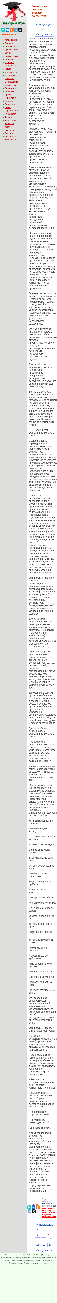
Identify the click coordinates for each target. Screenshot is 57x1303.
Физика (8, 117)
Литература (10, 65)
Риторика (9, 101)
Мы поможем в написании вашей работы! (48, 1210)
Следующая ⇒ (44, 34)
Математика (11, 72)
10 (49, 1239)
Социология (11, 104)
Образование (11, 82)
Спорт (8, 107)
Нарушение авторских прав (49, 1215)
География (10, 46)
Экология (9, 133)
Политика (9, 91)
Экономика (10, 136)
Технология (10, 114)
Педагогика (10, 88)
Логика (8, 69)
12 (44, 1244)
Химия (8, 127)
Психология (10, 98)
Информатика (11, 56)
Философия (10, 120)
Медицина (10, 75)
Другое (8, 53)
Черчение (9, 130)
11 (37, 1244)
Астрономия (11, 40)
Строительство (12, 110)
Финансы (9, 123)
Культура (9, 62)
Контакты (44, 1263)
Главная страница (16, 1263)
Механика (9, 78)
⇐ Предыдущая (45, 24)
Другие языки (11, 49)
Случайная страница (32, 1263)
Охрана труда (11, 85)
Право (8, 94)
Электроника (11, 139)
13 (50, 1244)
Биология (9, 43)
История (9, 59)
